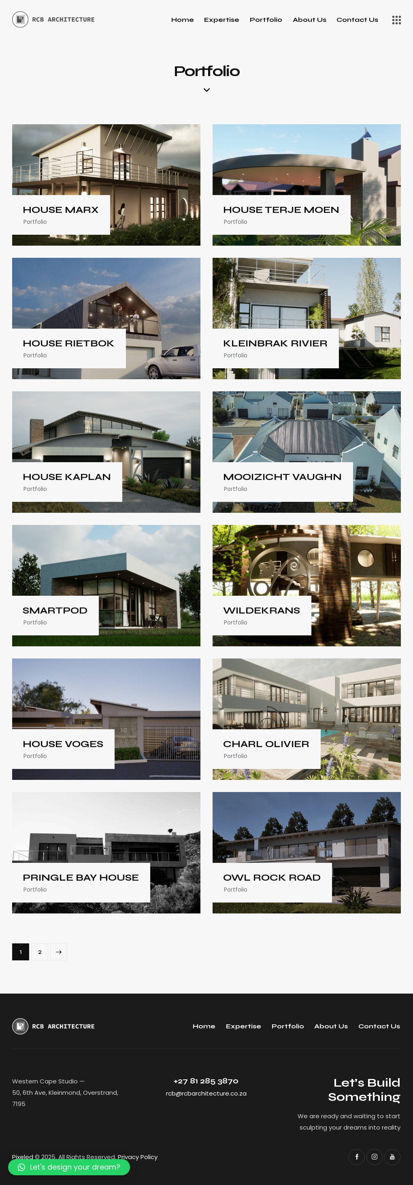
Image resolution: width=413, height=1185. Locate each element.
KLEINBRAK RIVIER (275, 343)
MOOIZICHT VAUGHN (282, 477)
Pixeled (22, 1157)
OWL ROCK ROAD (272, 877)
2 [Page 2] (43, 949)
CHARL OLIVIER (266, 744)
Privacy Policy (138, 1157)
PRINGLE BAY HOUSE (81, 877)
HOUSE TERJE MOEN (281, 210)
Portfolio (35, 222)
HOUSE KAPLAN (67, 477)
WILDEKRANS (261, 610)
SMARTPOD (55, 610)
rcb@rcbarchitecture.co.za (206, 1093)
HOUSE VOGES (63, 744)
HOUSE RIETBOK (69, 343)
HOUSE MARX (61, 210)
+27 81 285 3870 (206, 1080)
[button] (69, 1167)
